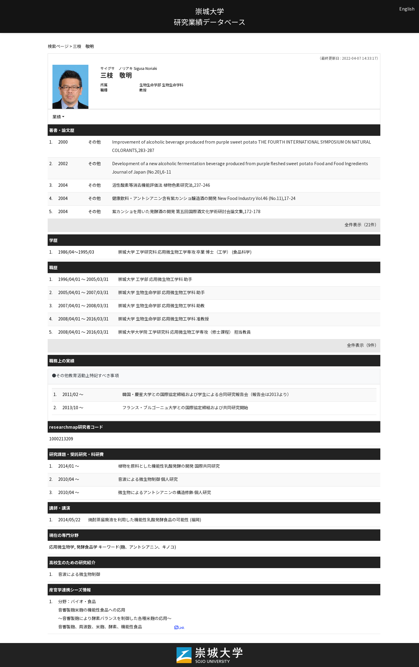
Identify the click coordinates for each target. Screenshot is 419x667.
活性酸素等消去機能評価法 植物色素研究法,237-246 (161, 185)
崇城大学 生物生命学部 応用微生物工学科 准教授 (163, 319)
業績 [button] (56, 117)
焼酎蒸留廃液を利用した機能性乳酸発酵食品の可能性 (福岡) (144, 520)
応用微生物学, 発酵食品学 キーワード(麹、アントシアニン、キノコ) (112, 547)
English (407, 9)
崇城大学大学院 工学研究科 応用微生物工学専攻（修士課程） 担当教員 (184, 332)
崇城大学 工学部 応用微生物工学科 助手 (155, 279)
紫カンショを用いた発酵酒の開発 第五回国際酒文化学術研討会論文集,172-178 (186, 211)
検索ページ (58, 46)
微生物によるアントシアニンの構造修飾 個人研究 (164, 492)
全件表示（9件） (363, 345)
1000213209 (61, 439)
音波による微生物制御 (79, 574)
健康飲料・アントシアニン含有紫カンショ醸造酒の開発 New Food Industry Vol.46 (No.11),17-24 (204, 198)
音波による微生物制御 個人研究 (148, 479)
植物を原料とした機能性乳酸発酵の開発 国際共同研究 (169, 466)
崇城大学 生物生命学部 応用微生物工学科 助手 (161, 292)
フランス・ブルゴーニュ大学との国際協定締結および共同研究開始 (185, 407)
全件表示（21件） (362, 225)
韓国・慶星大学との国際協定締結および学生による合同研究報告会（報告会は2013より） (206, 394)
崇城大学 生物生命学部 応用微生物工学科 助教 (161, 305)
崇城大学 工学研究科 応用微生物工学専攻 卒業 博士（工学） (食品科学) (184, 252)
